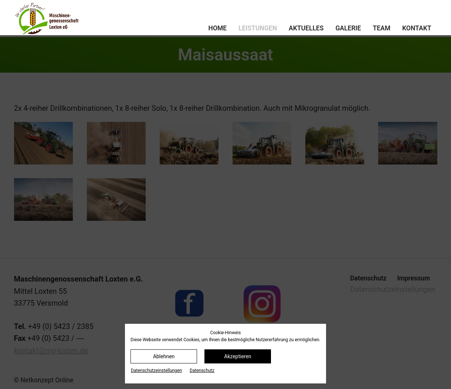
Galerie (348, 28)
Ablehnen (163, 356)
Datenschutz (202, 370)
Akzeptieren (237, 356)
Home (217, 28)
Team (381, 28)
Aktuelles (306, 28)
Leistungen (257, 28)
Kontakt (416, 28)
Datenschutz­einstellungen (156, 370)
